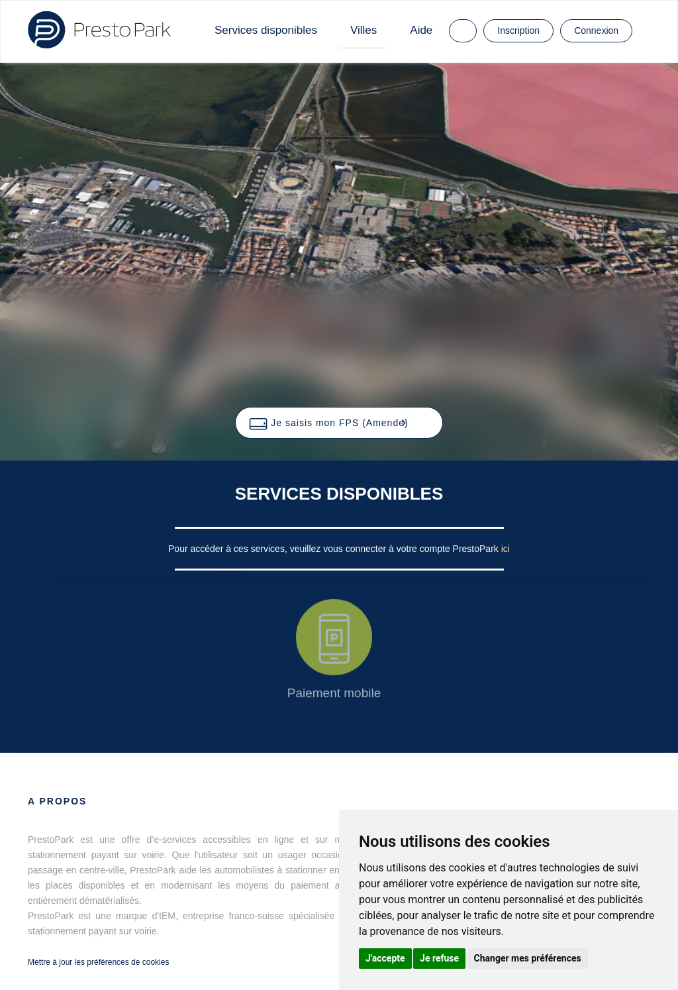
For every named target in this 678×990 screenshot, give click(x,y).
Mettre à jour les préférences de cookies (98, 962)
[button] (338, 423)
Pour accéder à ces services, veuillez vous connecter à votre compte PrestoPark (334, 548)
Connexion (596, 30)
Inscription (518, 30)
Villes (363, 30)
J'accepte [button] (385, 958)
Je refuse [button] (439, 958)
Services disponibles (266, 30)
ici (505, 548)
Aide (421, 30)
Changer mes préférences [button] (527, 958)
